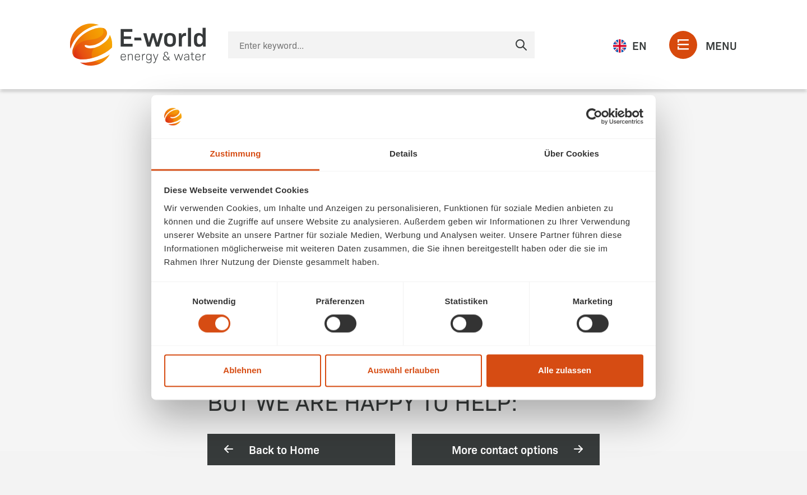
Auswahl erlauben (403, 370)
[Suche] (381, 44)
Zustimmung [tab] (235, 153)
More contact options (518, 449)
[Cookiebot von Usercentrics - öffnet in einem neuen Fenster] (594, 116)
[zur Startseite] (138, 45)
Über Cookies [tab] (571, 153)
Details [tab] (403, 153)
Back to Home (270, 449)
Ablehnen (242, 370)
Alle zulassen (564, 370)
